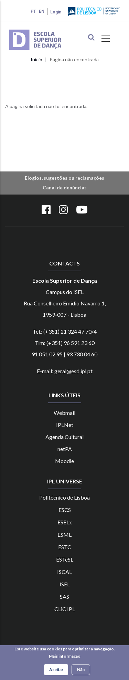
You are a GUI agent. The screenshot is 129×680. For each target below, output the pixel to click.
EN (41, 11)
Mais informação (64, 656)
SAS (64, 596)
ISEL (65, 584)
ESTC (64, 547)
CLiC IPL (64, 609)
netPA (64, 449)
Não (81, 670)
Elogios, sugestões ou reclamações (64, 178)
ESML (64, 534)
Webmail (64, 412)
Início (36, 59)
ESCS (64, 509)
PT (33, 11)
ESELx (64, 522)
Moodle (64, 461)
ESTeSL (64, 559)
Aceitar (56, 670)
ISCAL (64, 571)
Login (55, 12)
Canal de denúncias (65, 187)
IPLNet (64, 424)
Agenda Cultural (64, 436)
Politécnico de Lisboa (64, 497)
